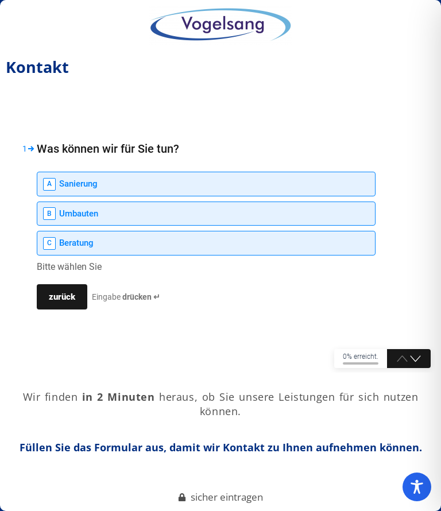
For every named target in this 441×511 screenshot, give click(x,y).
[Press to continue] (62, 296)
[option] (206, 184)
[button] (415, 359)
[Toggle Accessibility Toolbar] (416, 486)
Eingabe (126, 296)
